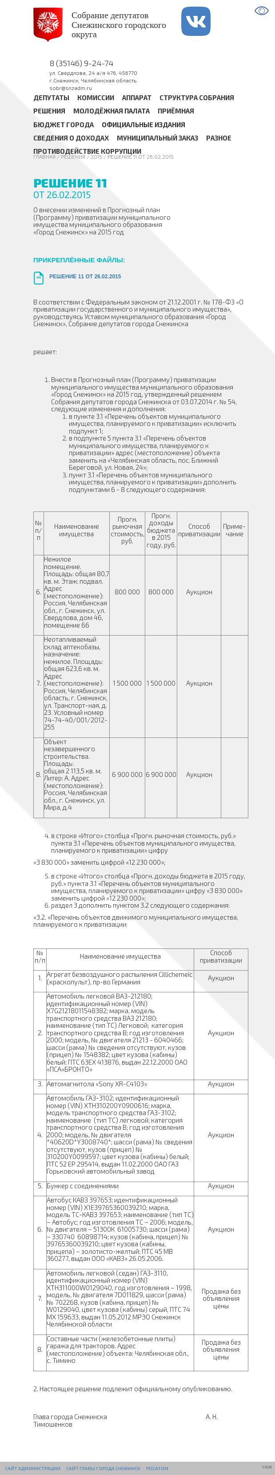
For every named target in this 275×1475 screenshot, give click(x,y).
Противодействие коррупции (87, 151)
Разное (218, 138)
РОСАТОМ (157, 1468)
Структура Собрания (196, 97)
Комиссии (95, 97)
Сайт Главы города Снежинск (103, 1468)
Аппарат (136, 97)
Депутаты (51, 97)
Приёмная (176, 111)
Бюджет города (63, 125)
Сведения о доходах (71, 138)
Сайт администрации (32, 1468)
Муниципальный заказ (157, 138)
